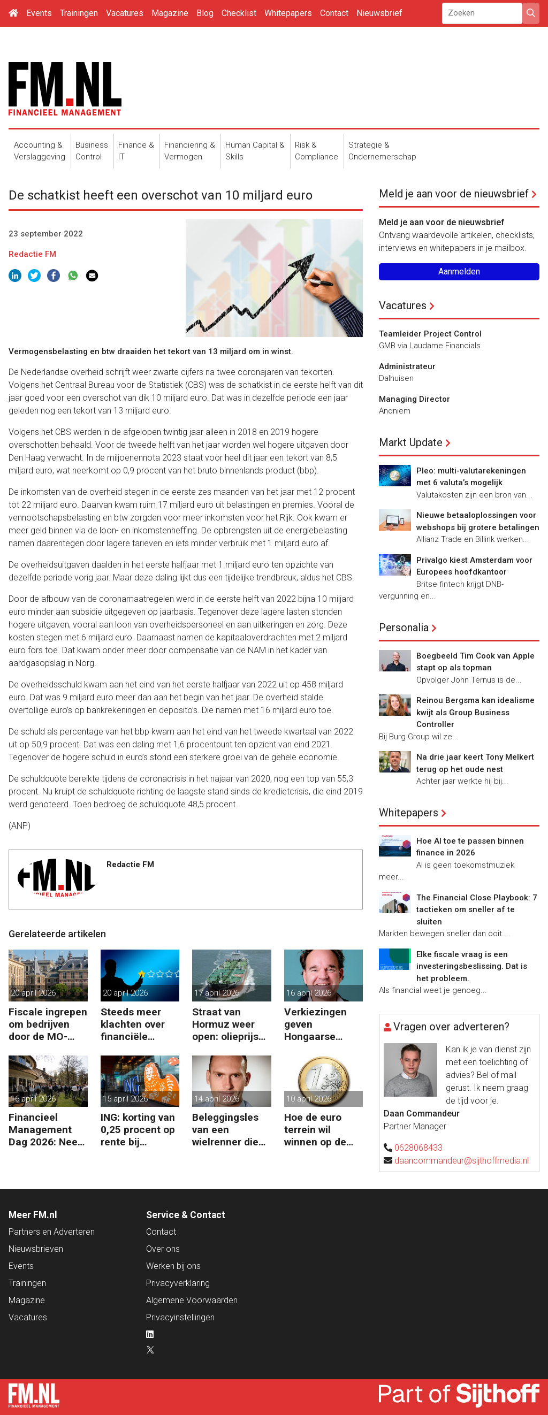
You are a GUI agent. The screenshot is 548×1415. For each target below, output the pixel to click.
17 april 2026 (216, 993)
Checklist (239, 13)
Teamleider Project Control (430, 334)
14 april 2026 (216, 1099)
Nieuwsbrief (379, 13)
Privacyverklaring (178, 1283)
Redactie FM (32, 254)
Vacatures (124, 13)
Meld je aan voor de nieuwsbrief (454, 193)
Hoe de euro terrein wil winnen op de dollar (315, 1129)
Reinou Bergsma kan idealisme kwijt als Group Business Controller (475, 712)
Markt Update (411, 442)
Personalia (404, 627)
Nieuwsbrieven (36, 1249)
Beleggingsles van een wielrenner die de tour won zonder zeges (225, 1129)
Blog (205, 13)
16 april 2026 (308, 993)
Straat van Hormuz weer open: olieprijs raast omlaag (225, 1024)
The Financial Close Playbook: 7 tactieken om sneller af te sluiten (476, 910)
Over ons (163, 1249)
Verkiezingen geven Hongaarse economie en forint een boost (322, 1024)
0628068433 (418, 1148)
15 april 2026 (125, 1099)
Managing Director (414, 399)
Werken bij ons (173, 1266)
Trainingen (79, 13)
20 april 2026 (33, 993)
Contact (334, 13)
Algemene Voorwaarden (192, 1300)
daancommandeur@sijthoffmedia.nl (461, 1161)
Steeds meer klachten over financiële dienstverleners (137, 1024)
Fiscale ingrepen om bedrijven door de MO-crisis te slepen (48, 1024)
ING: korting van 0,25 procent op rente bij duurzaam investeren (138, 1129)
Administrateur (407, 366)
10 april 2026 (308, 1099)
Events (39, 13)
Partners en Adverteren (52, 1232)
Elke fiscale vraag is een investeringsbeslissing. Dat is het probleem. (471, 966)
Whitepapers (288, 13)
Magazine (169, 13)
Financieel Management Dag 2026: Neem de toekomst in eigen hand (48, 1129)
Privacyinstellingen (180, 1317)
